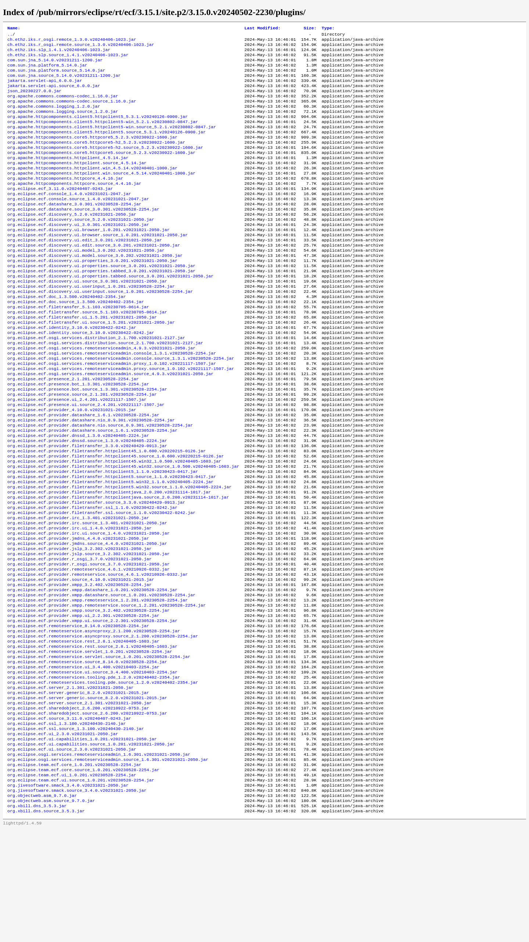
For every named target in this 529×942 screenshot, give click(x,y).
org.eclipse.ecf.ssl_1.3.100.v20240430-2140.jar (66, 823)
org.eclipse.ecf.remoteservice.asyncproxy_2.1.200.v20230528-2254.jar (93, 717)
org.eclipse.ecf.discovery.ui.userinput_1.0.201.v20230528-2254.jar (91, 324)
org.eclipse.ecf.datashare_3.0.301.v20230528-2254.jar (74, 230)
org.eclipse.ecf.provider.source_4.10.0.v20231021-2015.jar (80, 659)
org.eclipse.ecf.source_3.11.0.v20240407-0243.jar (69, 817)
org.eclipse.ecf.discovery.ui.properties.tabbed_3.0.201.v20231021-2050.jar (101, 306)
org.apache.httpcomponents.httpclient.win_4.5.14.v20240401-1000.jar (92, 188)
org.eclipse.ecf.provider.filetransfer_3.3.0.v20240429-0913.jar (87, 506)
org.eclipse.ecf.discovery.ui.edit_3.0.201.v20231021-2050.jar (84, 271)
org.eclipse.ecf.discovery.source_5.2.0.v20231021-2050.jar (80, 247)
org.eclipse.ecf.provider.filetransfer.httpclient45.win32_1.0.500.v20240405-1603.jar (114, 523)
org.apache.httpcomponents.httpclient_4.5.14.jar (68, 177)
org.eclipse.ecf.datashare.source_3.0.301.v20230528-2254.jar (83, 235)
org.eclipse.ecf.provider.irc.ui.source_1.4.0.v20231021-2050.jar (88, 606)
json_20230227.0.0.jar (34, 100)
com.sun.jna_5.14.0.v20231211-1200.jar (54, 65)
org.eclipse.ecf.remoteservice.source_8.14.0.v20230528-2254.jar (87, 753)
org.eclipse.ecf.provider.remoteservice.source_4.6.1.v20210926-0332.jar (97, 653)
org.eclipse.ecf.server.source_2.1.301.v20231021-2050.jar (79, 800)
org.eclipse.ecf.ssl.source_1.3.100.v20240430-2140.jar (75, 829)
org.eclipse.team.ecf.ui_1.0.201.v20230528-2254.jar (71, 882)
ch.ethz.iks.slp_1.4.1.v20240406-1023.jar (59, 53)
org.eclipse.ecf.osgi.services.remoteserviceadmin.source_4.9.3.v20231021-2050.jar (110, 424)
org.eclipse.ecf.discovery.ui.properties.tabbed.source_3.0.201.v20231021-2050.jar (110, 312)
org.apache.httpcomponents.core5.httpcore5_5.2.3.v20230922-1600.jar (92, 153)
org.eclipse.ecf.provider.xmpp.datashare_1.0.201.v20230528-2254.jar (92, 670)
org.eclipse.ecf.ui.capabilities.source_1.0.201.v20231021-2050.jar (91, 847)
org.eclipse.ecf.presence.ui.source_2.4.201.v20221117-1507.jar (86, 459)
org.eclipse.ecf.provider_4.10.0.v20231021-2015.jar (71, 465)
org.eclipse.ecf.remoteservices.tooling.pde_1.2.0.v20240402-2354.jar (93, 770)
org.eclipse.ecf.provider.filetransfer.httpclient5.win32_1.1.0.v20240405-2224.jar (110, 547)
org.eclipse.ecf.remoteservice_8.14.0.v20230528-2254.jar (78, 712)
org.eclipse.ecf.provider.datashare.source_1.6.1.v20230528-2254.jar (92, 488)
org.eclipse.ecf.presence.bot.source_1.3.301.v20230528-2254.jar (87, 441)
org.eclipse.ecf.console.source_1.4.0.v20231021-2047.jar (78, 224)
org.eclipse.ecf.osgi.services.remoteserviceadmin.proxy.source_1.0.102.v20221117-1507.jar (120, 418)
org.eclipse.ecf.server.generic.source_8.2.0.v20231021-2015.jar (87, 794)
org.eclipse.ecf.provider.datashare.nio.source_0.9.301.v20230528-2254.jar (100, 482)
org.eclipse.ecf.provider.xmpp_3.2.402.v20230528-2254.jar (79, 665)
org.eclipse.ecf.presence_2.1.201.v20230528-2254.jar (73, 429)
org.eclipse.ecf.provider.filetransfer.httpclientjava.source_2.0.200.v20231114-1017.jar (118, 565)
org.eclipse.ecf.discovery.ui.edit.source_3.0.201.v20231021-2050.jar (93, 277)
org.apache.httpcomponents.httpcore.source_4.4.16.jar (74, 206)
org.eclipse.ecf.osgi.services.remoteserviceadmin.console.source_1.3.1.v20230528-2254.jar (120, 406)
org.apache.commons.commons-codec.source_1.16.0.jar (71, 112)
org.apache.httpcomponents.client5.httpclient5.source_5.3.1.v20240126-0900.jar (106, 147)
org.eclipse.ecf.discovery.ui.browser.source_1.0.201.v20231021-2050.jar (97, 265)
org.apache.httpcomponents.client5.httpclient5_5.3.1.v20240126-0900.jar (97, 130)
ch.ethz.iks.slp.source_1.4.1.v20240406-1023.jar (68, 59)
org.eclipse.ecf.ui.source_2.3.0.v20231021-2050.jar (71, 853)
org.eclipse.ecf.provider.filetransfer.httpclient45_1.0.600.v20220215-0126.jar (106, 512)
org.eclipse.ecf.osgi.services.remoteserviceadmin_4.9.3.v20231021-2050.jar (101, 394)
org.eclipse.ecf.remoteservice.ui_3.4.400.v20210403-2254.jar (83, 759)
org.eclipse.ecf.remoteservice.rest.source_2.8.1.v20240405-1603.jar (92, 735)
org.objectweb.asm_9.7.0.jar (42, 906)
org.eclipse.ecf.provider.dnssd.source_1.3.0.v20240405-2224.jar (87, 500)
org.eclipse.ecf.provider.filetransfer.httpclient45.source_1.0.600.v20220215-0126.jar (115, 518)
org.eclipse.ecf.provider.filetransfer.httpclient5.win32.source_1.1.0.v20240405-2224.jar (119, 553)
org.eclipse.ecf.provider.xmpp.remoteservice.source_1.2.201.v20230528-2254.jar (106, 688)
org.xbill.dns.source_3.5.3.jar (45, 923)
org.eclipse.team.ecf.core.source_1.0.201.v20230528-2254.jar (83, 876)
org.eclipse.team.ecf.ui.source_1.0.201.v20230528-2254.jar (80, 888)
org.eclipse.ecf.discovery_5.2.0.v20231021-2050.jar (71, 241)
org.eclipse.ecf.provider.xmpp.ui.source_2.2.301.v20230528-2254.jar (92, 706)
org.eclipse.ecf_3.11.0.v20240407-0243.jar (60, 212)
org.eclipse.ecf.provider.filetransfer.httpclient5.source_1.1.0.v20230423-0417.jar (111, 541)
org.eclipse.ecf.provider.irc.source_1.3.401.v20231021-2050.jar (87, 594)
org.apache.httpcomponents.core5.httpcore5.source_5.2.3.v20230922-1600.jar (101, 171)
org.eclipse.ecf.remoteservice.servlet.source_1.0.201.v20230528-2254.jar (98, 747)
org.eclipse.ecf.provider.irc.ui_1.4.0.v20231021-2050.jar (79, 600)
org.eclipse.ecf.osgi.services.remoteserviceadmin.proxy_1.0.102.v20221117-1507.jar (111, 412)
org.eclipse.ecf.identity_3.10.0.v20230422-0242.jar (71, 371)
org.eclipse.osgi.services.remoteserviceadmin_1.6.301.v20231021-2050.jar (98, 859)
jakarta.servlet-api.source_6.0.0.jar (53, 94)
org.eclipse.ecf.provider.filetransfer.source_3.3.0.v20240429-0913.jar (96, 571)
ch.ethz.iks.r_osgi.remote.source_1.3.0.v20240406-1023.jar (80, 47)
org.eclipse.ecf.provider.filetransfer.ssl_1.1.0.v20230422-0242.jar (92, 576)
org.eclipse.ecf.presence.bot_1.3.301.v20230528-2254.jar (78, 435)
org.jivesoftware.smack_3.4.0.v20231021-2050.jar (68, 894)
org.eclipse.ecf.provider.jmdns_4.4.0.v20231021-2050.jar (78, 612)
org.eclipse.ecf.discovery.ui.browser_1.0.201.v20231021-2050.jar (88, 259)
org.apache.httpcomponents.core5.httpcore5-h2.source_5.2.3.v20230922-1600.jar (105, 165)
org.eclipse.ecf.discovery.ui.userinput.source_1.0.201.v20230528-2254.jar (100, 329)
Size (309, 29)
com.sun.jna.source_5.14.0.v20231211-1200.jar (64, 83)
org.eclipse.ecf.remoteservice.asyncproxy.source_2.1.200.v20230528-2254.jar (102, 723)
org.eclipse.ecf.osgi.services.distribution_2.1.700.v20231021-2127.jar (96, 382)
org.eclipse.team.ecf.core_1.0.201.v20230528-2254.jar (74, 870)
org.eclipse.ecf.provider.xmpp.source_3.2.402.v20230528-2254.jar (88, 694)
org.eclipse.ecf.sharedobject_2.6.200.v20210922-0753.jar (78, 806)
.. (9, 36)
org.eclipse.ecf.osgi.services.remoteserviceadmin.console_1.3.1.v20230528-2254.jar (111, 400)
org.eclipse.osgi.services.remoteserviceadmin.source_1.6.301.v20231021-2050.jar (107, 864)
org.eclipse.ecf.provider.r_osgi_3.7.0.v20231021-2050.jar (79, 635)
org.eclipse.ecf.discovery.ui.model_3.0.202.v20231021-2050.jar (86, 282)
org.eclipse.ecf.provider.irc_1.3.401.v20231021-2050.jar (78, 588)
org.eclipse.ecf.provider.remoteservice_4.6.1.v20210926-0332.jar (88, 647)
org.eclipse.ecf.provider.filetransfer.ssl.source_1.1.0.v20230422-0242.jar (101, 582)
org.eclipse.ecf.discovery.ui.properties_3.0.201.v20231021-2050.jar (92, 294)
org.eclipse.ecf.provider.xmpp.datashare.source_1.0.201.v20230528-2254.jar (101, 676)
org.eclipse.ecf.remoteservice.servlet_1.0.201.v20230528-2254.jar (89, 741)
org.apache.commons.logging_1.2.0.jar (53, 118)
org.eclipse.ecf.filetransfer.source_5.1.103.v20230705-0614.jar (87, 353)
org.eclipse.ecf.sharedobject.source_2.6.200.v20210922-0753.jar (87, 812)
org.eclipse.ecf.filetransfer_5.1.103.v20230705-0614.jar (78, 347)
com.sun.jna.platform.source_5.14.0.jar (56, 77)
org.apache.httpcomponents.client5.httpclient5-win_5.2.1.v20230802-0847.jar (102, 136)
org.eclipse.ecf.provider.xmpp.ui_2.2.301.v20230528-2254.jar (83, 700)
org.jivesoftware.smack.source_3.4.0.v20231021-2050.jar (77, 900)
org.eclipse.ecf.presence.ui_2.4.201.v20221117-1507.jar (77, 453)
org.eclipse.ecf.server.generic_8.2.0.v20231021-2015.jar (78, 788)
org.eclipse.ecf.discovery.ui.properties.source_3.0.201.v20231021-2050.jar (101, 300)
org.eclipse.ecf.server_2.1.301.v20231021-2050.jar (70, 782)
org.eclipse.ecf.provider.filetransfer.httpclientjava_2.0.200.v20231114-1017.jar (109, 559)
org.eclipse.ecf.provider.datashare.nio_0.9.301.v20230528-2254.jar (91, 476)
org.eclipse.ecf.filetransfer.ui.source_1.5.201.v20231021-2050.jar (91, 365)
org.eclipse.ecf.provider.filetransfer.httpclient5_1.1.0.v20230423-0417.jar (102, 535)
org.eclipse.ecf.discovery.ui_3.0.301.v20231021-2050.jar (78, 253)
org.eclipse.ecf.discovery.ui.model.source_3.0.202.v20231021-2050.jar (95, 288)
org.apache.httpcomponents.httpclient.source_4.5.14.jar (77, 183)
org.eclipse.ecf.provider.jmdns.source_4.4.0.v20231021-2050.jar (87, 618)
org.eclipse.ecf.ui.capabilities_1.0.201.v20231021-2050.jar (82, 841)
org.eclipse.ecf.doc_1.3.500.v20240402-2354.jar (66, 335)
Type (327, 29)
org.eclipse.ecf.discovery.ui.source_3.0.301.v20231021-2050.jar (87, 318)
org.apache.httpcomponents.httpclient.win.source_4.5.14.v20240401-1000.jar (101, 194)
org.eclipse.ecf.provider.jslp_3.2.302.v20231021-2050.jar (79, 623)
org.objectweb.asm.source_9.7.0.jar (51, 911)
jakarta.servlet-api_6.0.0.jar (44, 88)
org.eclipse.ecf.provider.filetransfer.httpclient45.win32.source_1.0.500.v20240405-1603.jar (123, 529)
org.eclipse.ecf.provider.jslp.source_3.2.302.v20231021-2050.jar (88, 629)
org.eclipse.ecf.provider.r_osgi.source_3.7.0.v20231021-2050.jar (88, 641)
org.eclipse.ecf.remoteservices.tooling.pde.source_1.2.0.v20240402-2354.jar (102, 776)
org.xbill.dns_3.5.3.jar (36, 917)
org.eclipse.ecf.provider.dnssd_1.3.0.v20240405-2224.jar (78, 494)
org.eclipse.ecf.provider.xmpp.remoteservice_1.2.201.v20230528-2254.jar (97, 682)
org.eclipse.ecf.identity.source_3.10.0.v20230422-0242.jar (80, 377)
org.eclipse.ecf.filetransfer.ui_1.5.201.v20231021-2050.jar (82, 359)
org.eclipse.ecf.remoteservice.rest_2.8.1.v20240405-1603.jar (83, 729)
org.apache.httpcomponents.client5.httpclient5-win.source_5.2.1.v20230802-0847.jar (111, 141)
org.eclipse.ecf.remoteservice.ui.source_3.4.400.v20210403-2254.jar (92, 764)
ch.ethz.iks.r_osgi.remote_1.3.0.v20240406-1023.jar (71, 41)
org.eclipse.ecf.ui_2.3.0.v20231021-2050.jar (62, 835)
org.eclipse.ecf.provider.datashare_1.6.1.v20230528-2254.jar (83, 471)
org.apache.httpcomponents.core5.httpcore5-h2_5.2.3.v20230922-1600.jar (96, 159)
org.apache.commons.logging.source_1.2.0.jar (62, 124)
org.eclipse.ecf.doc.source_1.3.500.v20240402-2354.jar (75, 341)
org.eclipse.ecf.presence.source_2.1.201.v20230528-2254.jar (82, 447)
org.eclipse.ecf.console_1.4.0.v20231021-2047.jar (69, 218)
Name (13, 29)
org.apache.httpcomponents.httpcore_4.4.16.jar (65, 200)
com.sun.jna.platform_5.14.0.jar (47, 71)
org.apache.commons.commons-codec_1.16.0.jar (62, 106)
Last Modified (262, 29)
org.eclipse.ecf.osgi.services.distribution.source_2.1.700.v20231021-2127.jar (105, 388)
